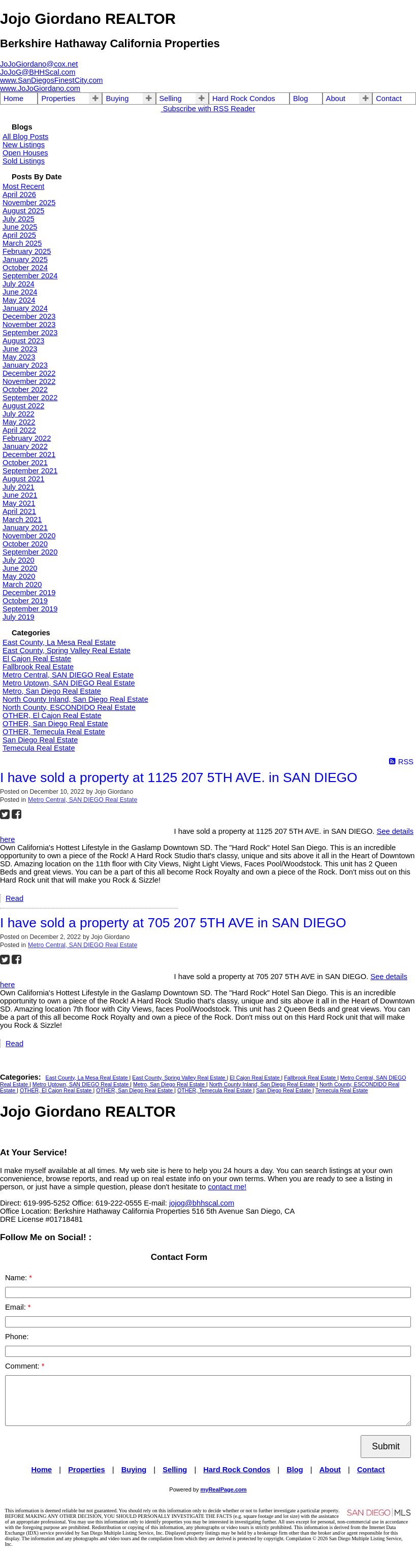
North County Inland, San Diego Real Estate (75, 699)
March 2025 (22, 243)
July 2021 (19, 487)
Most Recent (23, 186)
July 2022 (19, 414)
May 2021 (19, 503)
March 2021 (22, 519)
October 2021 (25, 463)
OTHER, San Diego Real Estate (55, 724)
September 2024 (30, 276)
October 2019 (25, 601)
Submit (386, 1446)
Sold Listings (24, 161)
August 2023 (23, 341)
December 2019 (29, 593)
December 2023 (29, 316)
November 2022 (29, 381)
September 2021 (30, 471)
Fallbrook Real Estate (38, 667)
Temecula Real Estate (39, 748)
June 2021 (20, 495)
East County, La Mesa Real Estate (59, 642)
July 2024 (19, 284)
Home (13, 98)
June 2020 (20, 568)
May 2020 (19, 576)
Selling (170, 98)
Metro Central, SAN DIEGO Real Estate (68, 675)
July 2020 (19, 560)
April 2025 (19, 235)
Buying (117, 98)
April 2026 (19, 194)
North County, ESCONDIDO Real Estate (69, 707)
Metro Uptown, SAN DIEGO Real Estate (69, 683)
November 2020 (29, 536)
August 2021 (23, 479)
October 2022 (25, 389)
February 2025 (27, 251)
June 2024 (20, 292)
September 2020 (30, 552)
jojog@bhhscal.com (201, 1203)
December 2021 (29, 454)
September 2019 (30, 609)
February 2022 (27, 438)
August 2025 (23, 211)
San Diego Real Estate (40, 740)
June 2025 (20, 227)
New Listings (24, 145)
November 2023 (29, 324)
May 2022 (19, 422)
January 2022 (25, 446)
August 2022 (23, 406)
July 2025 (19, 219)
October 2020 (25, 544)
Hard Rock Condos (243, 98)
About (335, 98)
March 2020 (22, 584)
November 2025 (29, 203)
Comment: (23, 1366)
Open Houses (25, 153)
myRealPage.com (224, 1489)
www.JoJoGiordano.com (40, 88)
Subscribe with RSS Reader (208, 109)
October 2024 (25, 268)
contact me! (227, 1187)
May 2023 (19, 357)
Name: (17, 1278)
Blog (300, 98)
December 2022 (29, 373)
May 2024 (19, 300)
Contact (389, 98)
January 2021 (25, 528)
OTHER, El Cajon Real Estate (52, 715)
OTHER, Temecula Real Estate (54, 732)
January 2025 (25, 259)
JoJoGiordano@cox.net (39, 64)
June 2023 (20, 349)
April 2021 (19, 511)
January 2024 (25, 308)
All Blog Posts (25, 137)
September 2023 (30, 333)
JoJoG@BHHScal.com (37, 72)
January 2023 (25, 365)
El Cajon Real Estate (37, 659)
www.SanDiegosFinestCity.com (51, 80)
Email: (16, 1307)
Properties (58, 98)
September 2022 (30, 398)
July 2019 (19, 617)
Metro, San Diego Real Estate (52, 691)
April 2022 (19, 430)
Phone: (16, 1337)
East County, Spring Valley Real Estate (67, 650)
